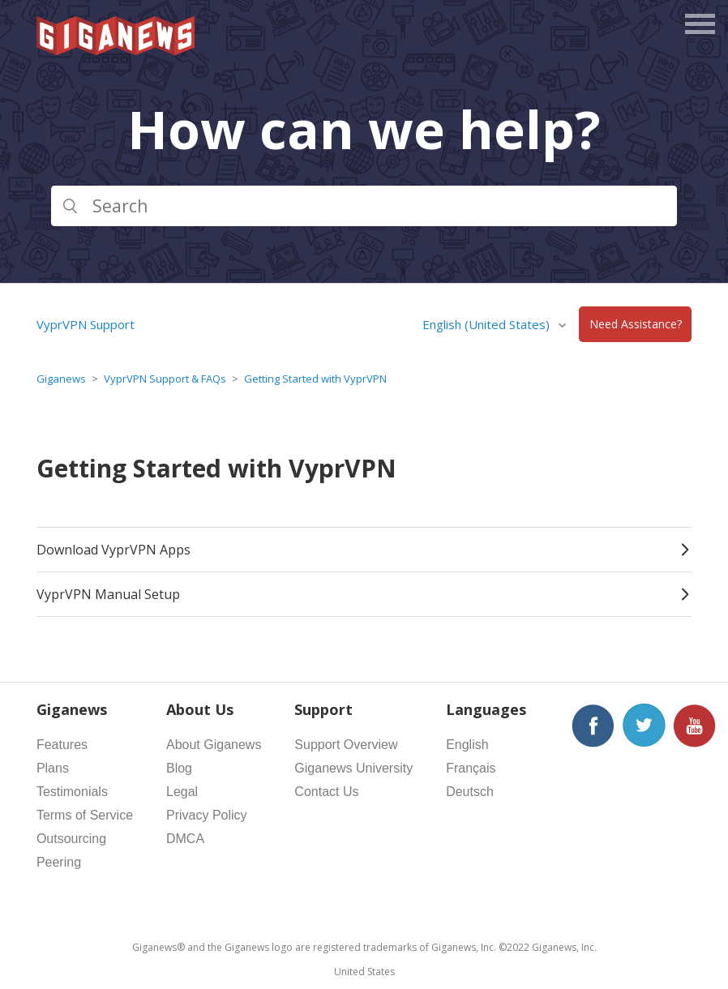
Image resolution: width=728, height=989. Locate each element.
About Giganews (213, 744)
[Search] (364, 206)
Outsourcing (71, 839)
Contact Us (326, 791)
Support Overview (345, 744)
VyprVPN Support (85, 324)
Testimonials (72, 791)
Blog (179, 768)
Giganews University (353, 768)
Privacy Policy (206, 815)
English (467, 744)
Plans (52, 768)
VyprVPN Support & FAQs (165, 378)
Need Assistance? (635, 324)
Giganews (61, 378)
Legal (182, 791)
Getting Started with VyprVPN (315, 378)
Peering (58, 862)
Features (62, 744)
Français (470, 768)
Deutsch (470, 791)
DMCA (185, 839)
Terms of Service (84, 815)
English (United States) (487, 324)
